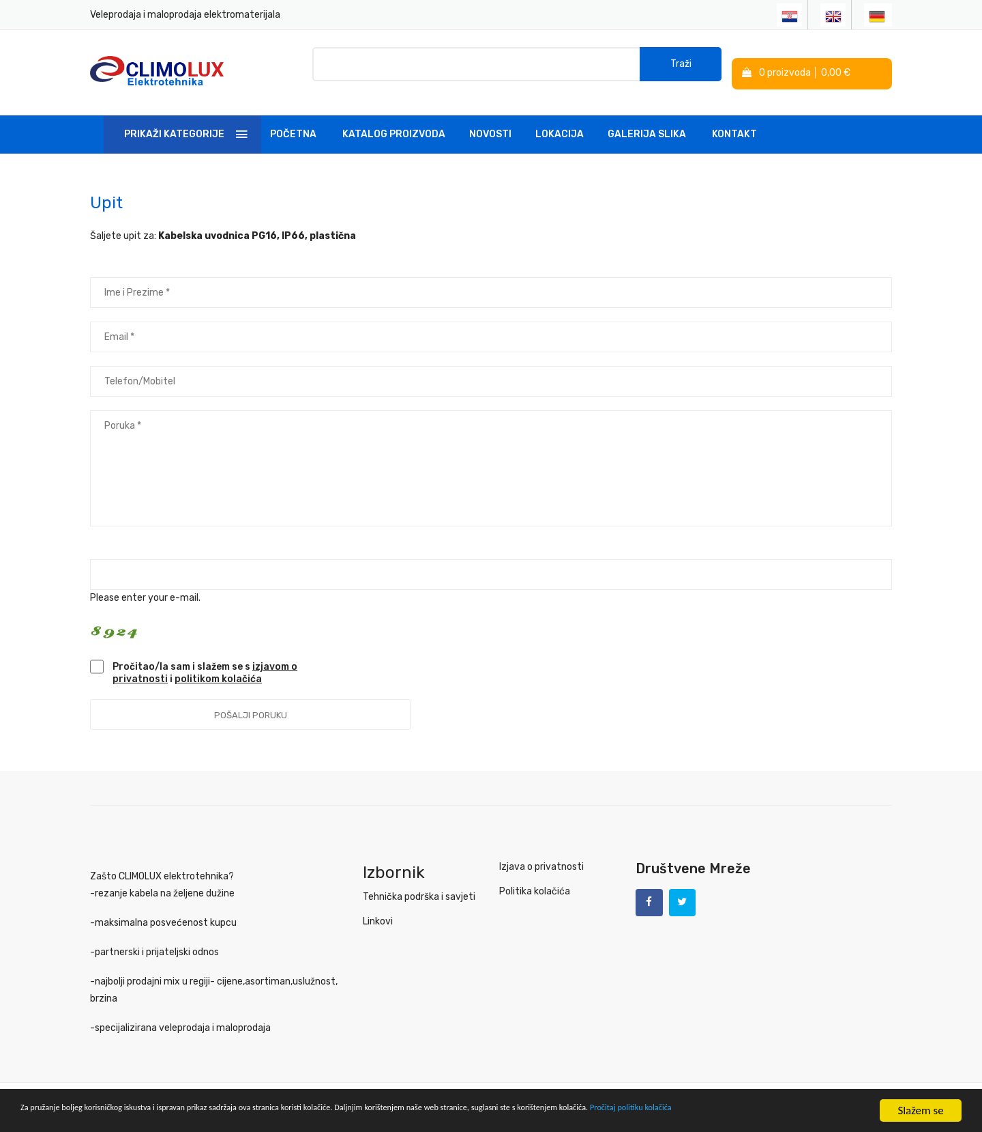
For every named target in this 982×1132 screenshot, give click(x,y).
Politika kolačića (534, 882)
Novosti (490, 125)
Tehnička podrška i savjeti (419, 888)
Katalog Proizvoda (393, 125)
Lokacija (559, 125)
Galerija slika (647, 125)
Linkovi (378, 912)
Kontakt (734, 125)
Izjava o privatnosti (541, 858)
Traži (680, 68)
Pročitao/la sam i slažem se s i (205, 664)
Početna (293, 125)
